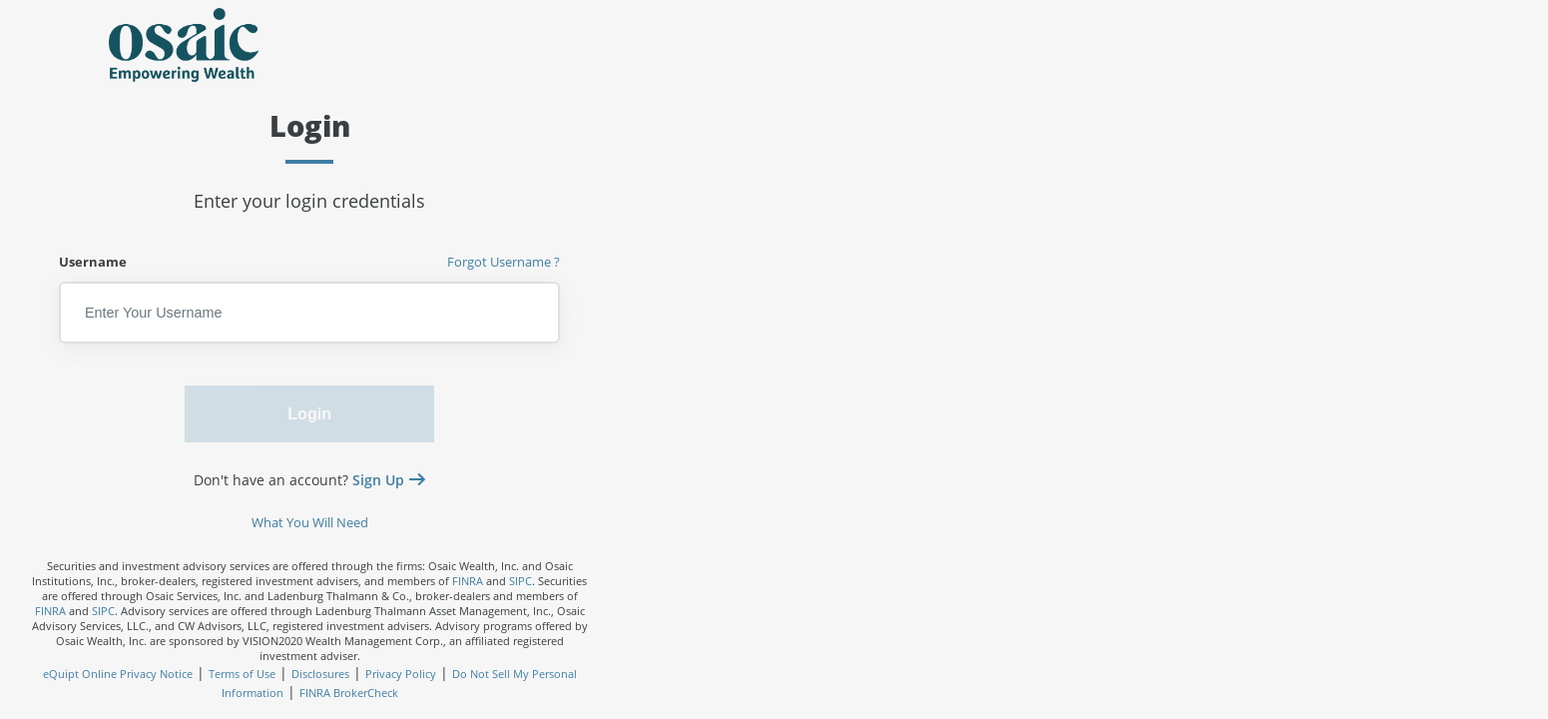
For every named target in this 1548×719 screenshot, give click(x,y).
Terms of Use (242, 673)
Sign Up (380, 480)
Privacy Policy (400, 673)
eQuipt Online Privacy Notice (118, 673)
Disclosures (320, 673)
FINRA (467, 580)
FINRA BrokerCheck (348, 692)
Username (310, 262)
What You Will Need (310, 522)
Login (309, 413)
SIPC (520, 580)
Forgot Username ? (503, 262)
